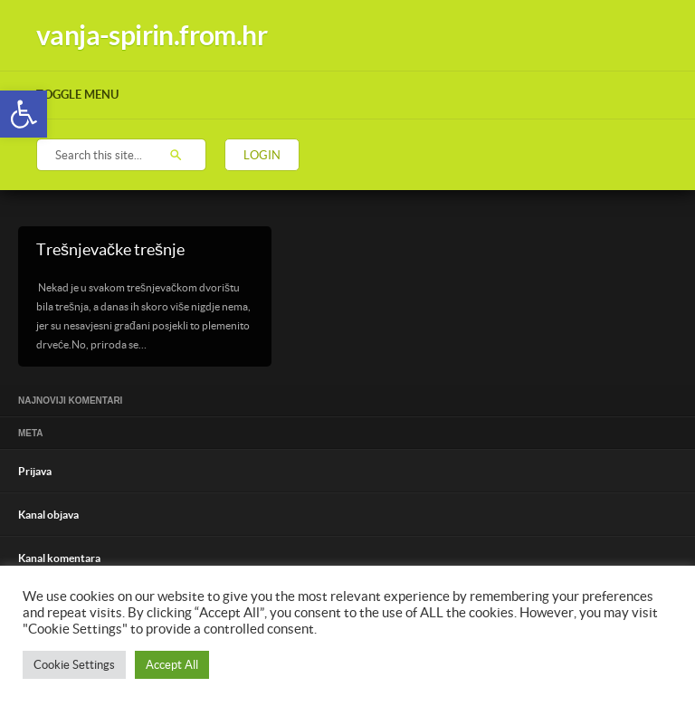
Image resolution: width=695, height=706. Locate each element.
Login (262, 155)
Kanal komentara (59, 558)
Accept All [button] (172, 665)
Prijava (35, 471)
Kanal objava (48, 514)
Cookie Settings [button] (74, 665)
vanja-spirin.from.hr (151, 35)
